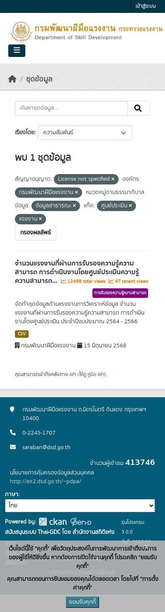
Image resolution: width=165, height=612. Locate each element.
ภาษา (11, 494)
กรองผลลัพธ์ (35, 233)
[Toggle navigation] (16, 50)
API (72, 374)
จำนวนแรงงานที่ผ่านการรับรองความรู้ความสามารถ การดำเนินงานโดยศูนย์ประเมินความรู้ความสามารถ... (77, 272)
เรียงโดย (24, 132)
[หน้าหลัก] (12, 79)
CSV (22, 334)
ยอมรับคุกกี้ (82, 602)
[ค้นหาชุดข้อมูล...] (71, 108)
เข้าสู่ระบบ (146, 6)
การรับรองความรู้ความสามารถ (120, 293)
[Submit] (138, 108)
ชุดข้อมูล (39, 79)
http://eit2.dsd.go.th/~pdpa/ (45, 481)
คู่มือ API (95, 374)
